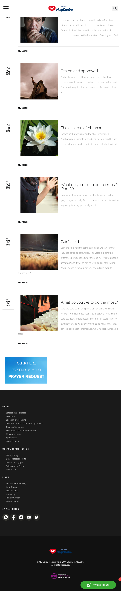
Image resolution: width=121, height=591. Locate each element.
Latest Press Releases (16, 413)
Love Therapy (12, 487)
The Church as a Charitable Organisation (24, 423)
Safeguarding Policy (15, 466)
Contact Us (11, 469)
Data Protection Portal (16, 459)
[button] (115, 8)
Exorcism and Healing (16, 420)
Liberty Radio (12, 490)
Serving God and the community (21, 430)
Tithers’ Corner (13, 498)
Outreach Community (16, 483)
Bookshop (10, 494)
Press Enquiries (13, 441)
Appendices (11, 438)
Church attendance (15, 427)
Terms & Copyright (14, 462)
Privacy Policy (12, 455)
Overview (10, 416)
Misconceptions (13, 434)
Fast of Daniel (12, 501)
